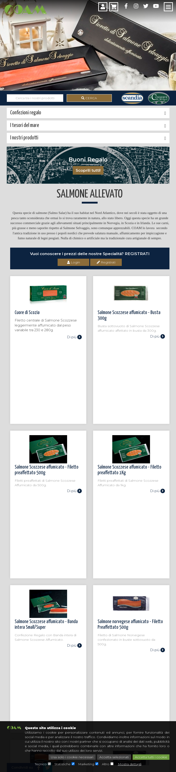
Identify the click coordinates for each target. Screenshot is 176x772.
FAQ (131, 715)
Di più (74, 337)
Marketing (86, 764)
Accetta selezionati (114, 757)
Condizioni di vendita (94, 715)
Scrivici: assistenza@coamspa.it (88, 658)
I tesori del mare (11, 676)
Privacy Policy (138, 708)
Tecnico (41, 764)
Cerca (89, 98)
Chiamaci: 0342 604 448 (88, 643)
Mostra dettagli (129, 764)
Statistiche (62, 764)
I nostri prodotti (11, 673)
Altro (105, 764)
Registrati (106, 262)
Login (73, 262)
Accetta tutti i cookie (151, 757)
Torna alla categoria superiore (36, 613)
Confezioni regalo (12, 680)
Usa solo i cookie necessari (72, 757)
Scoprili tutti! (88, 170)
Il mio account (89, 708)
